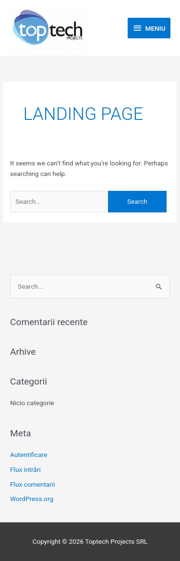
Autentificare (28, 454)
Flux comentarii (32, 484)
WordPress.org (31, 499)
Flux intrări (25, 469)
